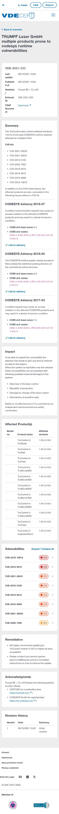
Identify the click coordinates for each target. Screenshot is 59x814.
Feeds (23, 5)
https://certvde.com (19, 693)
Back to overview (12, 29)
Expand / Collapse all (43, 548)
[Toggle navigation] (53, 15)
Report (50, 5)
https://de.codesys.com (21, 700)
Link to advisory (17, 245)
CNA (35, 5)
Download (23, 105)
